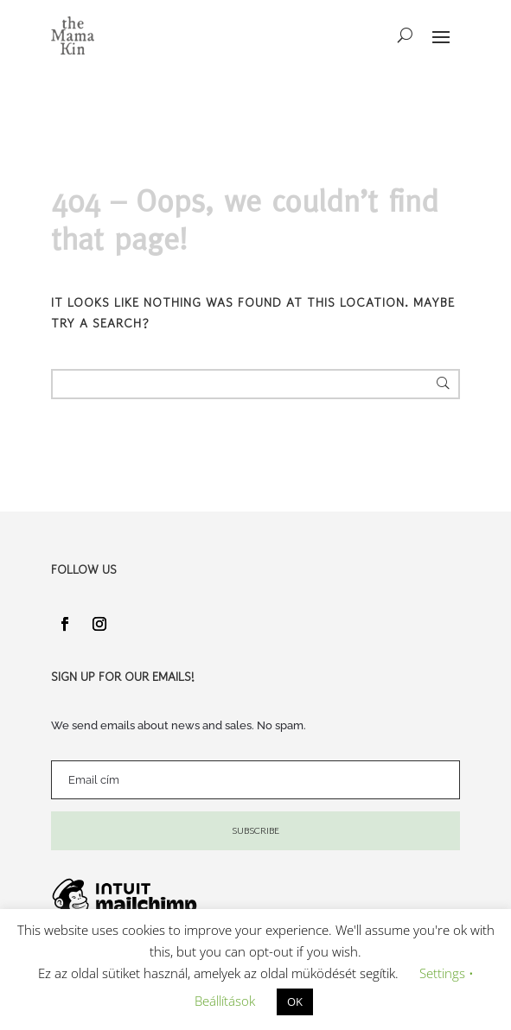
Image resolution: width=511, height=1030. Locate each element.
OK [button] (295, 1001)
